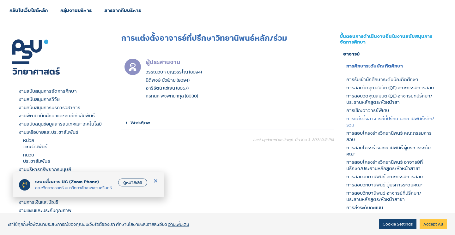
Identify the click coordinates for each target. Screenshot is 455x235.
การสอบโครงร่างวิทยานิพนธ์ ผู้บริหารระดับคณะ (388, 150)
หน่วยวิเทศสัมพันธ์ (35, 143)
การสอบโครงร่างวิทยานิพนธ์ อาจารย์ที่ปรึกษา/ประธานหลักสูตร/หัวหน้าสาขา (384, 165)
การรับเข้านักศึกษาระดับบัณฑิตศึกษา (382, 79)
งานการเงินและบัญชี (38, 202)
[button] (227, 123)
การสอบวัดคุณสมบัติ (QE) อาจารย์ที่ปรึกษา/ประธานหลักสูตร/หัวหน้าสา (389, 99)
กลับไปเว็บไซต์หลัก (28, 10)
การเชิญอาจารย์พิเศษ (367, 110)
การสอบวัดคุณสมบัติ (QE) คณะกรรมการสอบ (390, 87)
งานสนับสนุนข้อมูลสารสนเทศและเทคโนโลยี (60, 123)
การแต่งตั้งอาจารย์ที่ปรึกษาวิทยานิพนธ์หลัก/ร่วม (390, 121)
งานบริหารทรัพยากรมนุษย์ (45, 169)
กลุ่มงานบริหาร (76, 10)
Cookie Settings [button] (398, 224)
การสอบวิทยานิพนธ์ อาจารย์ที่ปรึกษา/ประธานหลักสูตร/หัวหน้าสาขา (383, 196)
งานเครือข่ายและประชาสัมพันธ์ (48, 132)
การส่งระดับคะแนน (364, 207)
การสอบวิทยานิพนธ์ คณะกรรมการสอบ (384, 176)
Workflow (140, 122)
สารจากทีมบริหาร (122, 10)
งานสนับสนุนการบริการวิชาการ (49, 107)
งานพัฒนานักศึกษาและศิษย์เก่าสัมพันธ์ (57, 115)
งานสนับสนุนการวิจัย (39, 99)
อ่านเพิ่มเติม (178, 224)
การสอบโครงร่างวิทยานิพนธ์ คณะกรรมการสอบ (389, 136)
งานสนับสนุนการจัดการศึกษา (48, 91)
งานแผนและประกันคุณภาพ (45, 210)
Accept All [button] (433, 224)
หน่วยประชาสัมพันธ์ (36, 158)
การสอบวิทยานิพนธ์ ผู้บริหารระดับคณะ (384, 184)
